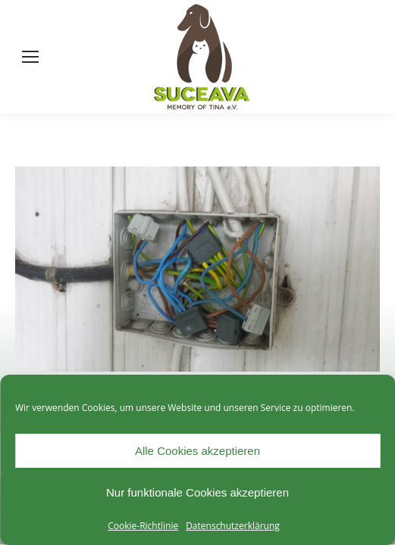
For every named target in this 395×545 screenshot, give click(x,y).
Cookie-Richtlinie (143, 525)
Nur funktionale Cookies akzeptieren (197, 492)
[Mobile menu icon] (30, 57)
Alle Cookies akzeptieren (197, 450)
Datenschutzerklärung (233, 525)
